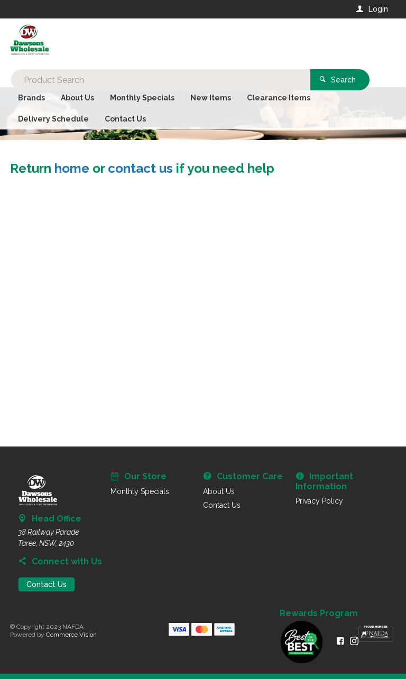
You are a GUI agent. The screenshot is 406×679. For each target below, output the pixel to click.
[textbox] (160, 42)
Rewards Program (319, 613)
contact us (140, 168)
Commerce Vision (71, 634)
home (71, 168)
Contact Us (46, 584)
